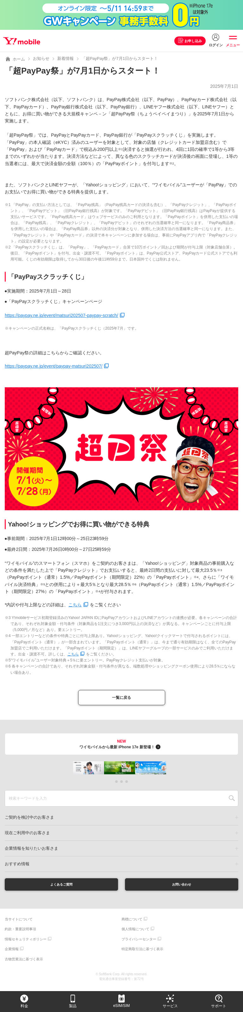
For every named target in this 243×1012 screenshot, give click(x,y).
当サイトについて (19, 923)
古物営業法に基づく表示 (24, 963)
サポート (218, 1006)
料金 (24, 1006)
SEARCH (232, 800)
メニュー (233, 45)
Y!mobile (23, 41)
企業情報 (12, 953)
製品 (73, 1006)
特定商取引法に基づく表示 (142, 953)
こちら (75, 604)
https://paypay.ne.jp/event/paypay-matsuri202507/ (54, 366)
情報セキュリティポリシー (26, 943)
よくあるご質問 (61, 887)
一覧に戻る (121, 698)
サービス (170, 1006)
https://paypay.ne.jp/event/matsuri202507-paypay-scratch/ (61, 315)
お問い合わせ (181, 887)
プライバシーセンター (139, 943)
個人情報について (135, 933)
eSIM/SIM (121, 1005)
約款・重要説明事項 (20, 933)
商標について (132, 923)
